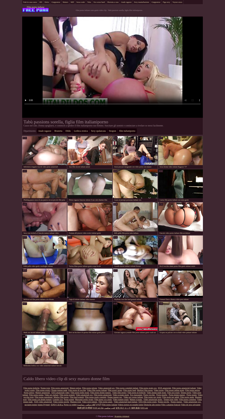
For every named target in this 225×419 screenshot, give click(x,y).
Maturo (65, 2)
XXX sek (144, 408)
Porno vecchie (149, 395)
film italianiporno (127, 131)
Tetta (89, 2)
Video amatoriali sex (106, 388)
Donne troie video (171, 399)
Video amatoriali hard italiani (125, 402)
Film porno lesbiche (31, 388)
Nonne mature (177, 402)
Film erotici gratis (115, 390)
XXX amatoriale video (60, 393)
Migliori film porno (145, 390)
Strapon (112, 131)
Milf (72, 2)
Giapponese (55, 2)
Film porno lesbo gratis (80, 393)
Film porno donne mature (100, 393)
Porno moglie (162, 395)
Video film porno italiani (97, 390)
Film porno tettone (89, 388)
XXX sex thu (98, 408)
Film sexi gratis (173, 393)
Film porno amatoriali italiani (184, 388)
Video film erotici (119, 393)
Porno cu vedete (70, 405)
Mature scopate (136, 399)
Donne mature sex (114, 397)
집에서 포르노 (57, 405)
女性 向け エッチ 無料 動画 (128, 408)
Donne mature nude (59, 390)
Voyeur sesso (177, 2)
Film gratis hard (129, 390)
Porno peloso (29, 393)
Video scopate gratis (121, 395)
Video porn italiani (90, 402)
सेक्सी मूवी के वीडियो (85, 408)
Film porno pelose (192, 390)
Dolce (46, 2)
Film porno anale (187, 397)
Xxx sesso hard (99, 2)
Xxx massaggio (136, 395)
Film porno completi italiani (127, 388)
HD (40, 2)
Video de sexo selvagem (190, 405)
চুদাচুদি (98, 405)
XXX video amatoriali (43, 402)
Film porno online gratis (174, 390)
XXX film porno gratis (147, 402)
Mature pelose (75, 388)
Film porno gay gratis (152, 397)
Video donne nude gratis (156, 393)
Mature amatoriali (42, 393)
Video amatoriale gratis (153, 399)
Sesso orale (80, 2)
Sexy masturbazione (141, 2)
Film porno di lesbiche (137, 393)
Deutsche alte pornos (152, 405)
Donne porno (186, 393)
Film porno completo (187, 399)
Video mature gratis (121, 399)
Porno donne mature (177, 395)
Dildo (68, 131)
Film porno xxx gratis (103, 399)
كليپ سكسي (109, 408)
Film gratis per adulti (170, 397)
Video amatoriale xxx (192, 402)
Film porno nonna (36, 395)
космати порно (31, 405)
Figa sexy (166, 2)
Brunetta (58, 131)
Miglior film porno (61, 397)
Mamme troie (75, 402)
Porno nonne (192, 395)
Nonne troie (45, 388)
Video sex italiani (51, 395)
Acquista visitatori (122, 416)
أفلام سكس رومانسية (86, 405)
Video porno (159, 390)
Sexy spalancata (98, 131)
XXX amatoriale (164, 388)
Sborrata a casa (113, 2)
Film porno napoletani (44, 397)
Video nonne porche (61, 402)
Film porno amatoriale (103, 395)
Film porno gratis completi (95, 397)
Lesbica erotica (81, 131)
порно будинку (44, 405)
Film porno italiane (35, 7)
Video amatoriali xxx (84, 395)
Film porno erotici (43, 390)
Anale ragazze (126, 2)
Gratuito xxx (58, 399)
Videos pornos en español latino (130, 405)
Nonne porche (163, 402)
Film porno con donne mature (40, 399)
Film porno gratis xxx (148, 388)
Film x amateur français (170, 405)
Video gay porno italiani (133, 397)
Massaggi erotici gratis (84, 399)
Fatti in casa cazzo (30, 2)
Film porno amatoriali (60, 388)
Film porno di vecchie (77, 390)
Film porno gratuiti (67, 395)
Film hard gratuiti (77, 397)
